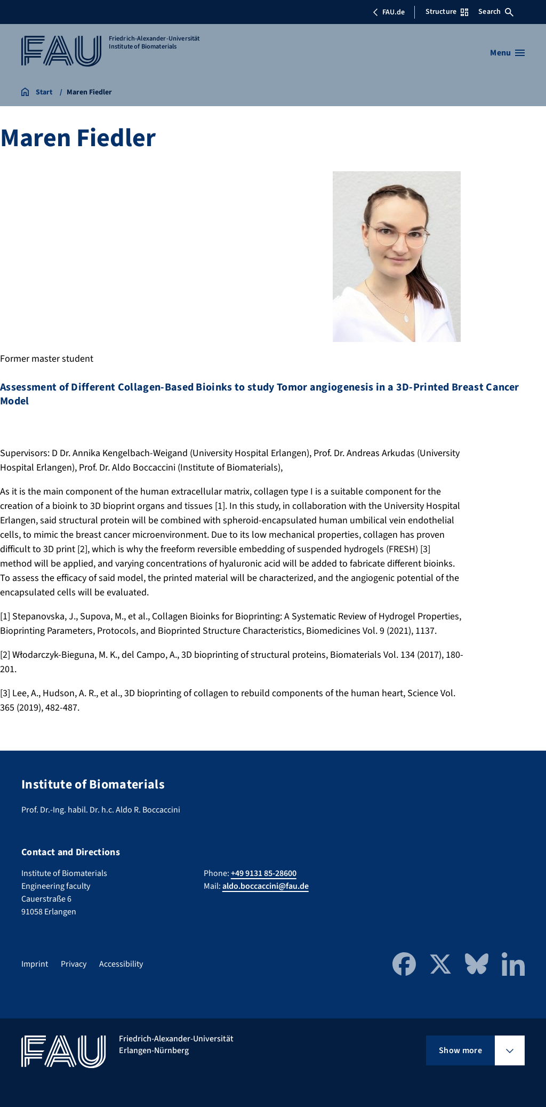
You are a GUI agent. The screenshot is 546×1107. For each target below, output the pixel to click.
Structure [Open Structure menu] (446, 11)
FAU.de (388, 12)
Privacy (73, 964)
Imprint (34, 964)
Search (495, 11)
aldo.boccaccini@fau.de (265, 886)
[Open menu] (507, 53)
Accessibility (121, 964)
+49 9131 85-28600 (263, 873)
